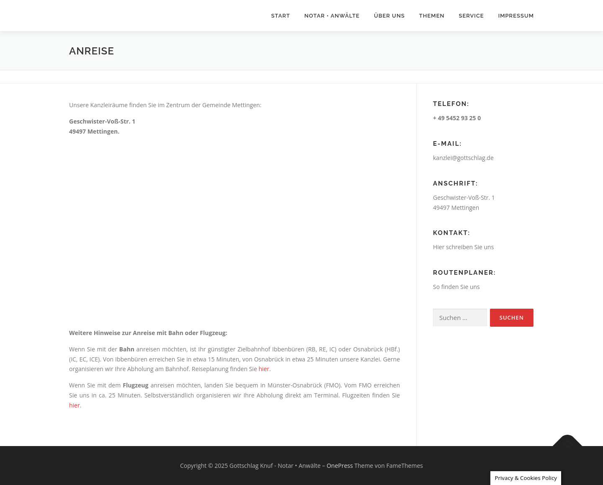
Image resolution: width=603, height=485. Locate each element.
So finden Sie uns (456, 287)
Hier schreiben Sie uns (463, 247)
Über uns (389, 16)
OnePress (340, 466)
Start (280, 16)
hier (263, 369)
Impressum (516, 16)
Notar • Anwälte (332, 16)
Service (471, 16)
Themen (432, 16)
